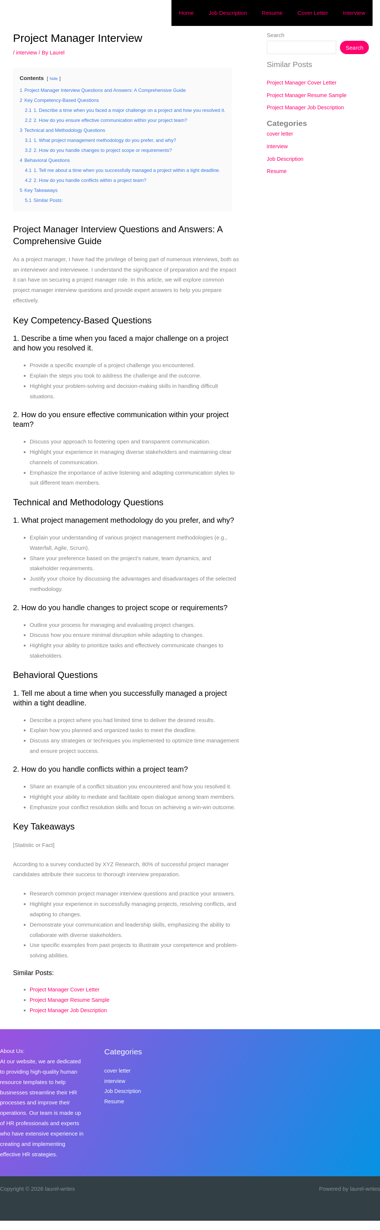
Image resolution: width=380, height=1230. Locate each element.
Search (276, 35)
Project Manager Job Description (70, 1019)
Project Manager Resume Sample (71, 1009)
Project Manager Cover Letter (66, 998)
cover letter (280, 133)
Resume (277, 171)
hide (54, 78)
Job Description (286, 159)
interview (27, 52)
